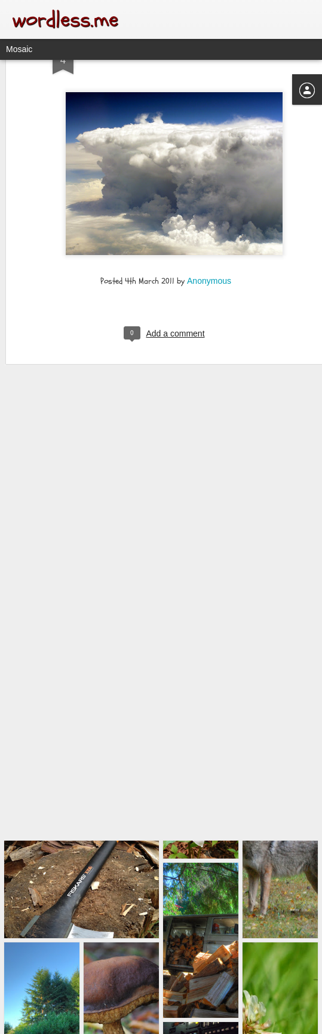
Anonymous (209, 242)
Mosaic (19, 49)
